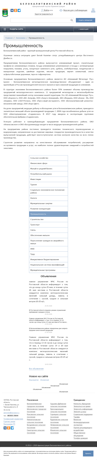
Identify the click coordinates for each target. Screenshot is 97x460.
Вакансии (77, 420)
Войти (46, 10)
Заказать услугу (80, 412)
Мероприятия (34, 380)
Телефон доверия (81, 438)
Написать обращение (82, 404)
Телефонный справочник (13, 419)
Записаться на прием (82, 406)
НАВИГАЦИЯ (83, 29)
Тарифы (77, 417)
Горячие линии (9, 421)
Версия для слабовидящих (75, 10)
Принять (88, 453)
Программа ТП (9, 424)
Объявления (44, 380)
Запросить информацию (83, 409)
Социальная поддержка (83, 414)
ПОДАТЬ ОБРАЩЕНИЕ (85, 20)
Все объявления (36, 369)
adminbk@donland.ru (11, 413)
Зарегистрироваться (44, 14)
